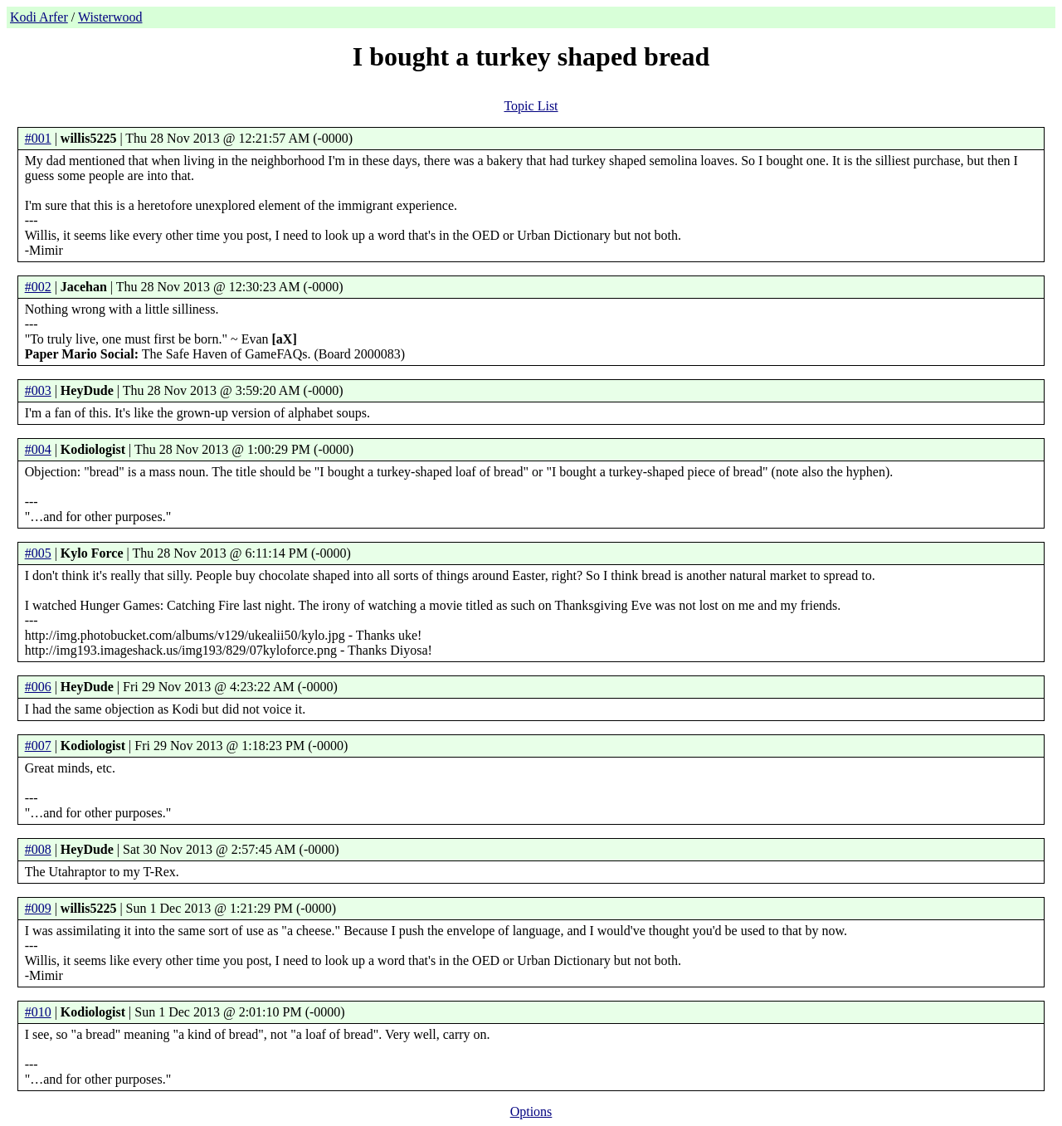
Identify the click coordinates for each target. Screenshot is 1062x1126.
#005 (38, 553)
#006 (38, 687)
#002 (38, 287)
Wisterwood (110, 17)
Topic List (531, 106)
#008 (38, 849)
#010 (38, 1012)
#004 (38, 449)
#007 (38, 745)
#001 (38, 138)
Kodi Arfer (39, 17)
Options (531, 1111)
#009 (38, 908)
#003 (38, 390)
